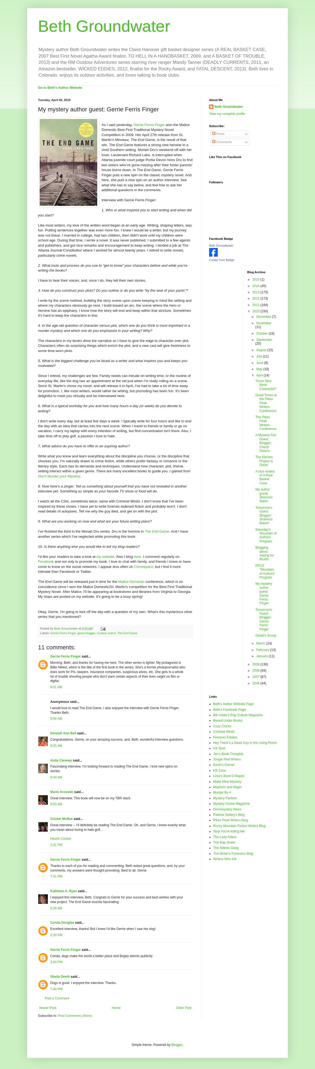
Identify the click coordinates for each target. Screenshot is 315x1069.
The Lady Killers (225, 837)
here (137, 557)
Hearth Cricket (60, 839)
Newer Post (47, 1008)
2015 (256, 279)
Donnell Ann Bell (63, 733)
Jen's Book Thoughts (228, 754)
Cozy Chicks (222, 726)
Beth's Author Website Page (233, 704)
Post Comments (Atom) (75, 1016)
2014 (256, 286)
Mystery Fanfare (225, 798)
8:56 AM (56, 719)
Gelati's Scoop (265, 635)
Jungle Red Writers (227, 759)
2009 (256, 664)
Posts (218, 134)
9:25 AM (56, 746)
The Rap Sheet (224, 842)
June (260, 363)
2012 (256, 298)
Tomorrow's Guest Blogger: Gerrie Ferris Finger (263, 619)
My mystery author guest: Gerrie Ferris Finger (263, 593)
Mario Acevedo (61, 792)
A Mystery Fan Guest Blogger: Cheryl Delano (265, 443)
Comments (222, 142)
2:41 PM (56, 845)
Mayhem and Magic (227, 787)
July (259, 356)
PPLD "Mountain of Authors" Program (265, 571)
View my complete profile (227, 114)
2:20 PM (56, 935)
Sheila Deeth (60, 977)
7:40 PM (56, 989)
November (263, 323)
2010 (256, 311)
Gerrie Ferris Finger (149, 125)
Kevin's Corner (223, 765)
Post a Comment (57, 998)
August (261, 350)
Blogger (176, 1045)
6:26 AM (56, 908)
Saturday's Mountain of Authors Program (265, 535)
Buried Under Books (227, 720)
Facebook (46, 561)
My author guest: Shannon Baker (263, 495)
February (263, 650)
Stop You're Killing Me (229, 831)
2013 (256, 292)
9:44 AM (56, 777)
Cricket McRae (61, 819)
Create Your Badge (221, 260)
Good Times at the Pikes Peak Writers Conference (265, 403)
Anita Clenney (61, 760)
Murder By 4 (222, 792)
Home (116, 1008)
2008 (256, 670)
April (259, 375)
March (261, 643)
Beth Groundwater (104, 26)
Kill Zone (219, 770)
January (262, 656)
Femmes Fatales (225, 737)
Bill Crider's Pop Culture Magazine (238, 715)
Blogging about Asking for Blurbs (264, 553)
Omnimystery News (227, 809)
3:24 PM (56, 962)
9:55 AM (56, 804)
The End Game (127, 633)
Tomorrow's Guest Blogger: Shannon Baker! (263, 515)
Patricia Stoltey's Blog (229, 815)
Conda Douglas (62, 923)
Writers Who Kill (224, 859)
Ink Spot (219, 748)
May (259, 369)
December (264, 317)
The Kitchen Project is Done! (264, 461)
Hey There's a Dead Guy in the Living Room (245, 743)
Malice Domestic (131, 582)
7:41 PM (56, 876)
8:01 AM (56, 687)
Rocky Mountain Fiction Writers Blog (239, 826)
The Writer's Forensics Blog (233, 854)
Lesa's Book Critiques (229, 776)
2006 (256, 683)
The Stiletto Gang (225, 848)
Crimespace (143, 567)
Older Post (183, 1008)
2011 (256, 305)
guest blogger (86, 633)
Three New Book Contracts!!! (265, 385)
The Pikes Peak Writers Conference (265, 423)
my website (105, 557)
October (262, 333)
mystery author (106, 633)
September (264, 340)
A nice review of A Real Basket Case (265, 477)
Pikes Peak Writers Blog (230, 820)
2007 (256, 677)
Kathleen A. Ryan (63, 891)
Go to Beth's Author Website (60, 88)
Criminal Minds (224, 732)
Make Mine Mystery (227, 782)
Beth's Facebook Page (229, 710)
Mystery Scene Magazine (231, 804)
